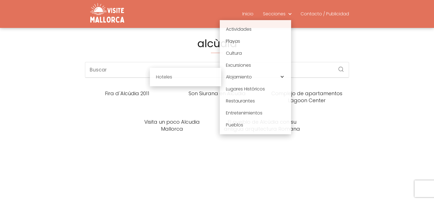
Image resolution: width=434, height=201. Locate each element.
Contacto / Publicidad (325, 14)
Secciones (274, 14)
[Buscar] (339, 67)
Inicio (247, 14)
